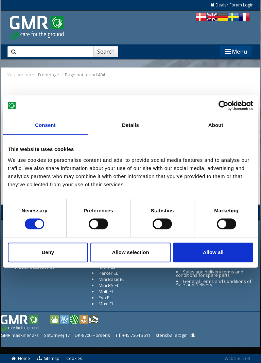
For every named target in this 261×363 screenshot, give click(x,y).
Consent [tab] (45, 125)
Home (20, 358)
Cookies (74, 358)
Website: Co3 (237, 358)
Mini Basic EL (111, 279)
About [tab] (215, 125)
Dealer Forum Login (232, 5)
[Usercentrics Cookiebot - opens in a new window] (223, 105)
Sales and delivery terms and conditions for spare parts (209, 273)
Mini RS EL (109, 285)
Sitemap (48, 358)
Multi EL (106, 291)
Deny (47, 252)
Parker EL (108, 273)
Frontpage (48, 75)
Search (106, 51)
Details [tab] (130, 125)
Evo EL (105, 297)
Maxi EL (106, 304)
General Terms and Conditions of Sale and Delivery (213, 283)
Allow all (213, 252)
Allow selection (130, 252)
